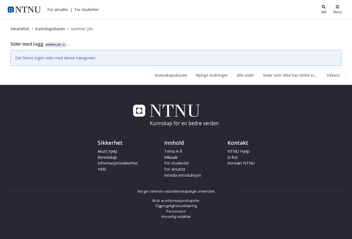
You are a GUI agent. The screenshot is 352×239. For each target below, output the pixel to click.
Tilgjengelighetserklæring (176, 205)
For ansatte (57, 9)
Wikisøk (171, 157)
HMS (102, 169)
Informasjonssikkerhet (118, 163)
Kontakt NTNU (241, 163)
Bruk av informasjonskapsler (176, 200)
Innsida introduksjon (182, 175)
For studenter (87, 9)
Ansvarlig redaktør (176, 216)
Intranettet (19, 28)
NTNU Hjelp (238, 151)
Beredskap (107, 157)
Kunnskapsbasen (50, 28)
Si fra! (232, 157)
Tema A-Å (173, 151)
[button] (57, 9)
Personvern (176, 211)
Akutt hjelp (107, 151)
